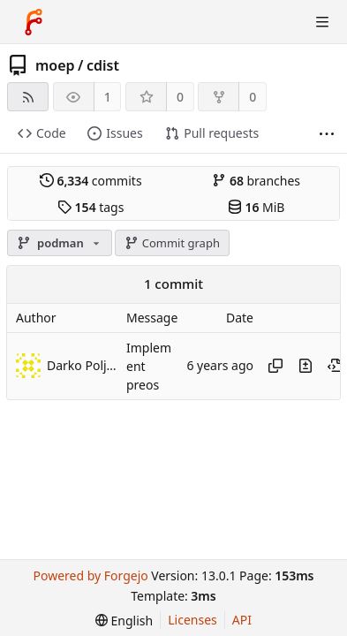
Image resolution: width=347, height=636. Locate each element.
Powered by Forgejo (90, 575)
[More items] (326, 134)
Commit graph (172, 243)
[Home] (33, 22)
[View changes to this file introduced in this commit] (305, 365)
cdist (103, 65)
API (242, 619)
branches (256, 180)
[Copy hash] (275, 365)
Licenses (192, 619)
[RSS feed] (28, 96)
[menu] (124, 620)
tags (90, 207)
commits (91, 180)
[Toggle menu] (322, 22)
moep (55, 65)
